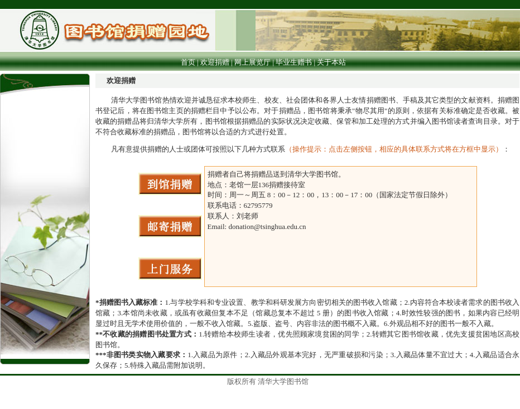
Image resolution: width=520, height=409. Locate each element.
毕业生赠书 (294, 62)
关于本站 (332, 62)
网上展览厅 (252, 62)
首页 (188, 62)
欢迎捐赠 (214, 62)
